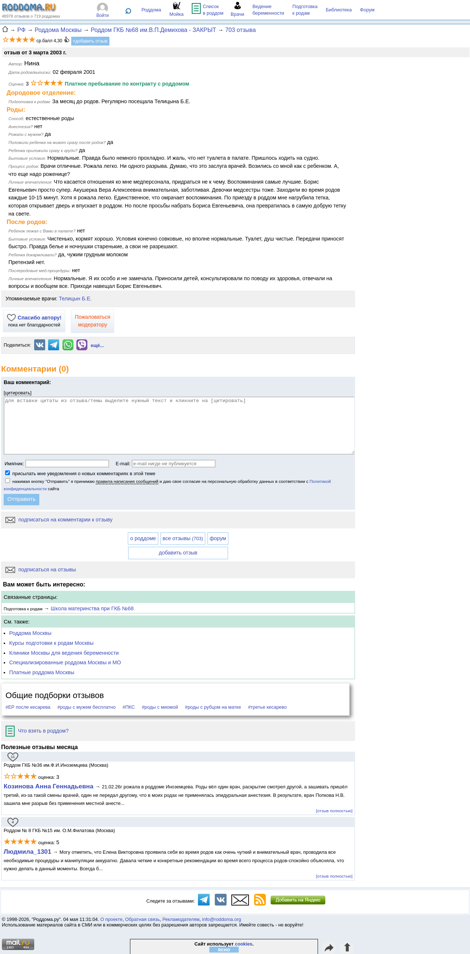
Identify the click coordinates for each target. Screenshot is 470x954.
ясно (224, 950)
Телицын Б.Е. (75, 298)
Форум (367, 9)
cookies (244, 944)
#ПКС (129, 707)
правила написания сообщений (127, 481)
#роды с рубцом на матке (213, 707)
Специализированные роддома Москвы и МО (65, 662)
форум (218, 538)
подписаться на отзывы (41, 569)
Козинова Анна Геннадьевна (49, 786)
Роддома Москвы (30, 633)
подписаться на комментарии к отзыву (59, 520)
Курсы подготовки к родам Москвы (51, 643)
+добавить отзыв (90, 41)
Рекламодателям (180, 919)
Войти (103, 15)
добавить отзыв (178, 553)
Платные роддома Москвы (41, 672)
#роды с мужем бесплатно (86, 707)
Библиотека (339, 9)
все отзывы (183, 538)
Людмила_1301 (27, 851)
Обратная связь (142, 919)
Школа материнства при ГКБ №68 (92, 608)
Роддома (151, 9)
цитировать (17, 392)
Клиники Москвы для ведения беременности (64, 653)
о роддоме (143, 538)
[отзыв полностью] (334, 810)
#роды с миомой (160, 707)
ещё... (97, 345)
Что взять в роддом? (37, 731)
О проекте (111, 919)
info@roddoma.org (221, 919)
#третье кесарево (267, 707)
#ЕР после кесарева (28, 707)
